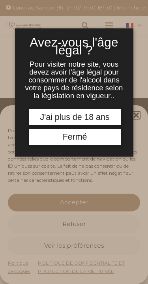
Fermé (75, 137)
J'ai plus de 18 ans (75, 117)
